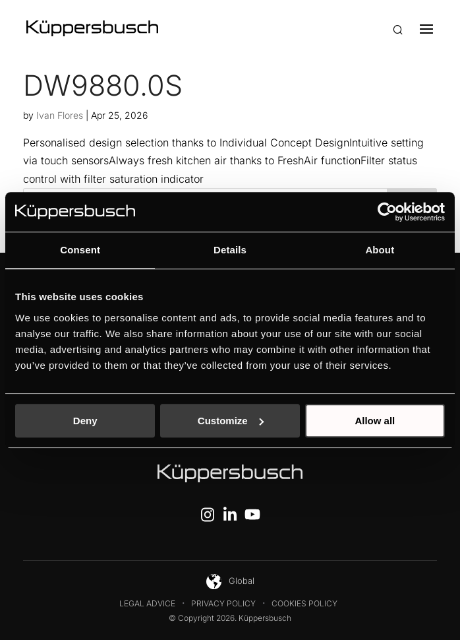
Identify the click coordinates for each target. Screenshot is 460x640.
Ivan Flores (59, 115)
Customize (231, 420)
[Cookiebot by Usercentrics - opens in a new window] (387, 212)
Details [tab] (230, 249)
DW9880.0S (103, 85)
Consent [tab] (80, 249)
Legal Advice (147, 603)
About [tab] (379, 249)
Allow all (375, 420)
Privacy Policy (223, 603)
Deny (85, 420)
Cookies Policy (304, 603)
